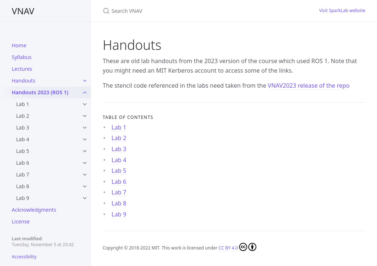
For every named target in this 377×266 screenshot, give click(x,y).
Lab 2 (22, 115)
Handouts (23, 80)
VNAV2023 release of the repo (308, 85)
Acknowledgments (34, 209)
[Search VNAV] (189, 11)
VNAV (23, 11)
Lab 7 (22, 174)
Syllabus (22, 57)
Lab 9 (22, 197)
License (21, 221)
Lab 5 (22, 150)
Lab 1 (22, 104)
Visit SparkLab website (342, 10)
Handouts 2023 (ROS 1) (40, 92)
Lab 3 (22, 127)
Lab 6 (22, 162)
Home (19, 45)
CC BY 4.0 (237, 247)
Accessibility (24, 257)
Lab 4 (22, 139)
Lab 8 (22, 186)
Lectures (22, 68)
